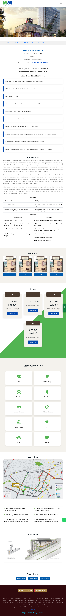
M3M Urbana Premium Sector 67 (34, 43)
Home (5, 43)
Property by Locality (25, 590)
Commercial (12, 43)
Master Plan (45, 579)
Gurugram (20, 43)
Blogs (24, 613)
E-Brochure (33, 579)
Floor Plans (21, 579)
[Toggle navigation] (61, 3)
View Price (12, 313)
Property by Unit (41, 590)
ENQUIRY (64, 308)
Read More (33, 609)
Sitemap (41, 613)
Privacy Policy (32, 613)
